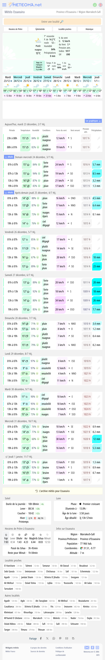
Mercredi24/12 (18, 79)
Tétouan (45, 629)
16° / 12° (27, 91)
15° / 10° (57, 91)
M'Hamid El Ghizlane (17, 618)
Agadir (7, 577)
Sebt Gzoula (9, 571)
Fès (56, 606)
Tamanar (46, 565)
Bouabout (83, 565)
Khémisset (12, 612)
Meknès (60, 618)
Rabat (32, 623)
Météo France (10, 651)
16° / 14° (18, 91)
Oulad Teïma (30, 583)
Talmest (28, 565)
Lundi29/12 (67, 79)
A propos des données (39, 647)
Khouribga (32, 612)
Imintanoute (30, 571)
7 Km (67, 95)
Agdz (26, 600)
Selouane (78, 623)
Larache (72, 612)
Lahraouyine (53, 612)
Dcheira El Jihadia (52, 577)
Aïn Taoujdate (45, 600)
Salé (61, 623)
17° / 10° (37, 91)
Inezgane (75, 577)
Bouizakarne (87, 600)
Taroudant (8, 588)
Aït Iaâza (88, 583)
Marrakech (41, 618)
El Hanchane (9, 565)
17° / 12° (87, 91)
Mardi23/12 (8, 79)
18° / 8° (77, 91)
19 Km (18, 95)
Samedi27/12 (47, 79)
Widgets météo (12, 647)
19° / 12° (8, 91)
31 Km (47, 95)
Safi (67, 571)
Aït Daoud (64, 565)
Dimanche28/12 (57, 79)
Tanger (11, 629)
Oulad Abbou (13, 623)
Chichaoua (50, 571)
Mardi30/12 (77, 79)
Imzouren (72, 606)
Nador (77, 618)
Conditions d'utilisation (64, 647)
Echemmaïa (85, 571)
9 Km (77, 95)
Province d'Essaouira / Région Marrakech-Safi (78, 12)
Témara (28, 629)
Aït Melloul (9, 583)
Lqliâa (49, 583)
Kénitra (90, 606)
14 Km (27, 95)
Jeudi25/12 (27, 79)
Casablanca (12, 606)
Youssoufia (68, 583)
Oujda (93, 618)
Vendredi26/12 (37, 79)
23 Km (87, 95)
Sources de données (38, 651)
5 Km (57, 95)
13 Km (8, 95)
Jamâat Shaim (27, 577)
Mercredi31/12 (87, 79)
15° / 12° (47, 91)
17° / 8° (67, 91)
